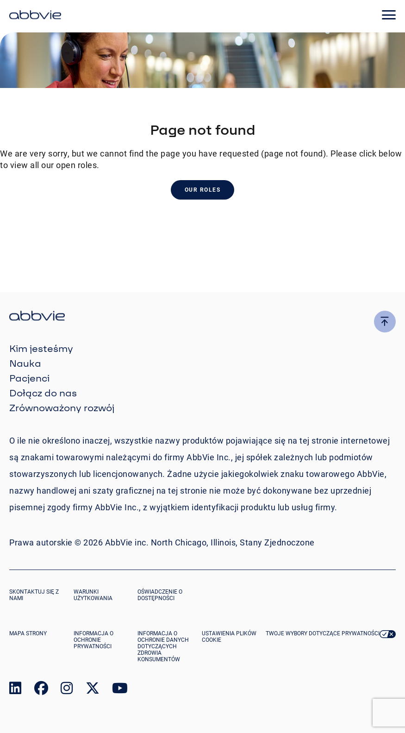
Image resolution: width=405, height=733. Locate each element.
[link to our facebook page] (41, 690)
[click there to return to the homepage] (202, 317)
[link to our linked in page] (15, 690)
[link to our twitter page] (93, 690)
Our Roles (203, 190)
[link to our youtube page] (120, 690)
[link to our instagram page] (67, 690)
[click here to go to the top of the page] (385, 321)
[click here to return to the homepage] (35, 16)
